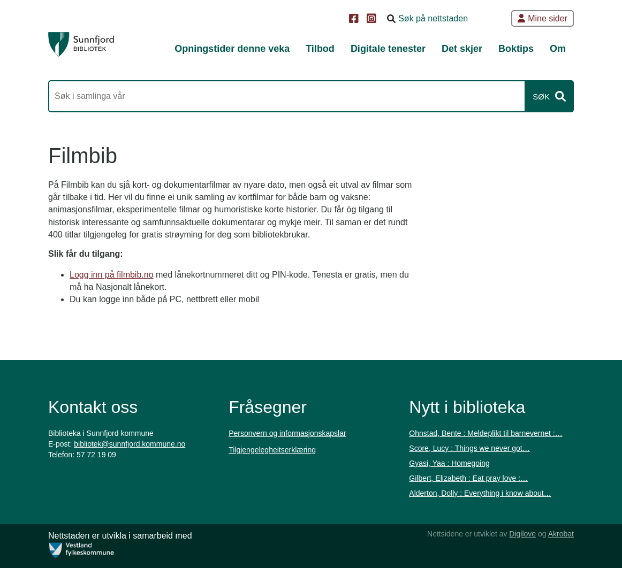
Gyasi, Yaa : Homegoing (449, 463)
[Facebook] (355, 19)
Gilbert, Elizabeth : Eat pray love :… (468, 478)
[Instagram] (373, 19)
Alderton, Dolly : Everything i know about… (480, 493)
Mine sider (542, 18)
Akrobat (561, 533)
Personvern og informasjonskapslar (287, 433)
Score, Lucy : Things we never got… (469, 448)
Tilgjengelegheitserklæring (272, 450)
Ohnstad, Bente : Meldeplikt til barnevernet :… (485, 433)
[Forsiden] (81, 44)
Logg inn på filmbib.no (112, 274)
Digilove (522, 533)
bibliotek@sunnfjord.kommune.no (129, 444)
